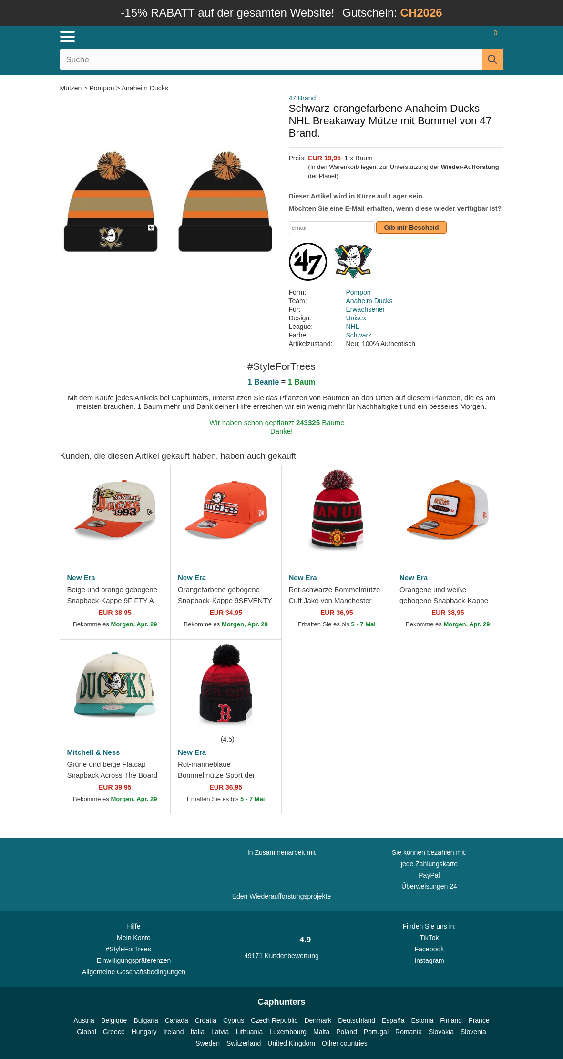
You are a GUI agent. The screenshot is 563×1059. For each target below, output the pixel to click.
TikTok (429, 937)
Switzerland (243, 1043)
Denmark (317, 1020)
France (479, 1020)
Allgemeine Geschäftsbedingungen (133, 972)
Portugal (376, 1032)
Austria (83, 1020)
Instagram (429, 960)
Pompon (101, 88)
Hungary (144, 1032)
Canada (176, 1020)
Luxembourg (288, 1032)
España (393, 1020)
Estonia (422, 1020)
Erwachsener (365, 309)
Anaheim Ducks (145, 88)
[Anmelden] (438, 36)
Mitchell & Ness (93, 752)
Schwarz (359, 335)
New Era (81, 578)
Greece (114, 1032)
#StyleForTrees (134, 948)
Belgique (114, 1020)
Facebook (429, 949)
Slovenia (473, 1032)
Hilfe (133, 926)
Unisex (356, 318)
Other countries (345, 1043)
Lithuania (249, 1032)
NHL (352, 326)
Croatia (205, 1020)
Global (86, 1032)
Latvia (220, 1032)
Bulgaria (145, 1020)
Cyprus (233, 1020)
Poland (346, 1032)
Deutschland (356, 1020)
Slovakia (441, 1032)
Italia (197, 1032)
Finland (451, 1020)
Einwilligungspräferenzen (134, 960)
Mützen (72, 88)
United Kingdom (291, 1043)
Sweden (207, 1043)
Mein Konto (134, 937)
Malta (321, 1032)
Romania (408, 1032)
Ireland (174, 1032)
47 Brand (302, 98)
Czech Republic (274, 1020)
